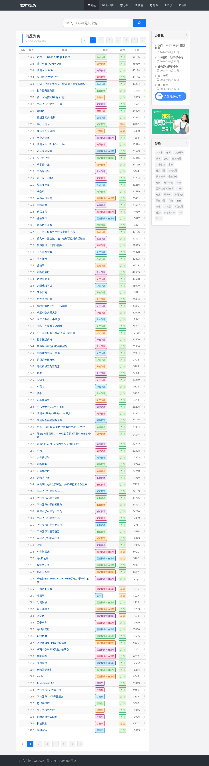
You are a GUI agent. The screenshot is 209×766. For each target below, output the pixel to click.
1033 (31, 272)
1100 (31, 730)
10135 (136, 332)
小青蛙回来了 (44, 551)
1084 (31, 622)
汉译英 (41, 379)
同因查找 (42, 663)
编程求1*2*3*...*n (47, 77)
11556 (136, 477)
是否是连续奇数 (46, 359)
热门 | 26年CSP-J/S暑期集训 (170, 47)
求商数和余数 (44, 225)
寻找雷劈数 (43, 629)
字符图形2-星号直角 (48, 497)
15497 (136, 218)
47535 (136, 272)
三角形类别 (43, 171)
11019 (136, 730)
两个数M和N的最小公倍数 (52, 642)
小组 (124, 5)
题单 (154, 5)
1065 (31, 491)
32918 (136, 117)
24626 (136, 110)
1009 (31, 110)
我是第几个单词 (46, 131)
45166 (136, 77)
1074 (31, 551)
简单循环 (160, 176)
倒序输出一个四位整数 (49, 245)
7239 (136, 484)
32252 (136, 444)
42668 (136, 279)
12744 (136, 464)
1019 (31, 178)
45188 (136, 70)
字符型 (167, 206)
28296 (136, 406)
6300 (136, 305)
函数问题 (160, 200)
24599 (136, 191)
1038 (31, 305)
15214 (136, 669)
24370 (136, 252)
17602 (136, 663)
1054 (31, 413)
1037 (31, 299)
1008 (31, 104)
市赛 (170, 164)
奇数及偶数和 (44, 669)
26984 (136, 346)
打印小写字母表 (46, 683)
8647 (136, 676)
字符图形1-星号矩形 (48, 491)
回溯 (170, 200)
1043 (31, 339)
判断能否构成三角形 (48, 353)
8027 (136, 595)
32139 (136, 491)
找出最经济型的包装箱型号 (52, 346)
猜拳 (39, 373)
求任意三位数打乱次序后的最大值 (56, 332)
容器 (158, 206)
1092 (31, 676)
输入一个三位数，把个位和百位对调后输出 (61, 238)
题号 (31, 50)
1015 (31, 151)
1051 (31, 393)
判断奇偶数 (43, 272)
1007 (31, 97)
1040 (31, 319)
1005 (31, 83)
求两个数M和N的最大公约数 (53, 649)
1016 (31, 157)
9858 (136, 326)
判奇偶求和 (43, 457)
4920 (136, 723)
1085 (31, 629)
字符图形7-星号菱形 (48, 531)
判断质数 (42, 464)
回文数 (41, 615)
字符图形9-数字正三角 (49, 104)
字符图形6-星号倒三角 (49, 524)
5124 (136, 386)
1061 (31, 464)
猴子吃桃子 (43, 609)
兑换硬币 (42, 218)
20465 (136, 157)
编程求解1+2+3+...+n (49, 63)
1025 (31, 218)
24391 (136, 504)
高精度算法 (169, 212)
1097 (31, 710)
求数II (40, 191)
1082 (31, 609)
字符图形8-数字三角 (48, 538)
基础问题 (172, 170)
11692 (136, 292)
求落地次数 (43, 471)
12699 (136, 622)
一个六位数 (43, 137)
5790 (136, 558)
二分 (179, 188)
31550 (136, 339)
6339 (136, 642)
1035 (31, 285)
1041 (31, 326)
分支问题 (160, 170)
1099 (31, 723)
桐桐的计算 (43, 565)
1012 (31, 131)
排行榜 (108, 5)
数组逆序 (42, 110)
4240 (136, 589)
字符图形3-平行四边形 (49, 504)
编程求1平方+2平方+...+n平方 (54, 413)
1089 (31, 656)
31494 (136, 299)
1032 (31, 265)
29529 (136, 151)
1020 (31, 184)
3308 (136, 703)
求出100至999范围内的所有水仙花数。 (59, 444)
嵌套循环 (172, 176)
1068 (31, 511)
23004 (136, 427)
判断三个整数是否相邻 (49, 326)
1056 (31, 427)
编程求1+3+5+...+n (47, 70)
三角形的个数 (44, 589)
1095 (31, 696)
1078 (31, 578)
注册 (183, 5)
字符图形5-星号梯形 (48, 518)
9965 (136, 565)
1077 (31, 571)
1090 (31, 663)
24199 (136, 164)
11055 (136, 545)
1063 (31, 477)
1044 (31, 346)
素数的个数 (43, 477)
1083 (31, 615)
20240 (136, 471)
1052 (31, 400)
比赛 (139, 5)
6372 (136, 656)
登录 (168, 5)
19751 (136, 524)
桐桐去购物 (43, 571)
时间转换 (42, 602)
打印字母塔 (43, 703)
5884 (136, 373)
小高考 (41, 386)
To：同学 (163, 85)
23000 (136, 629)
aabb (40, 676)
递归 (158, 182)
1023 (31, 205)
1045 (31, 353)
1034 (31, 279)
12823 (136, 538)
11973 (136, 457)
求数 (39, 450)
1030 (31, 252)
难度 (122, 50)
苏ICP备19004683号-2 (61, 761)
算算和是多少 (44, 184)
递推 (158, 194)
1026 (31, 225)
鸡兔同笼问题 (44, 151)
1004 (31, 77)
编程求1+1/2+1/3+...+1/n (51, 144)
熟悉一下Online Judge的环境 (53, 57)
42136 (136, 231)
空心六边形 (43, 124)
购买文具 (42, 211)
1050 (31, 386)
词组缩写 (42, 730)
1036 (31, 292)
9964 (136, 171)
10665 (136, 636)
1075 (31, 558)
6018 (136, 265)
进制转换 (168, 182)
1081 (31, 602)
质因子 (41, 595)
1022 (31, 198)
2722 (136, 602)
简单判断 (42, 292)
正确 (136, 50)
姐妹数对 (42, 636)
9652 (136, 689)
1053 (31, 406)
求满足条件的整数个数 (49, 420)
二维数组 (160, 164)
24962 (136, 413)
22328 (136, 450)
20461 (136, 198)
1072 (31, 538)
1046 (31, 359)
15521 (136, 104)
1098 (31, 716)
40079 (136, 312)
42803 (136, 258)
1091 (31, 669)
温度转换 (42, 258)
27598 (136, 144)
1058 (31, 444)
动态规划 (178, 152)
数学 (158, 158)
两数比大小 (43, 279)
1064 (31, 484)
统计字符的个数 (46, 710)
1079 (31, 589)
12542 (136, 319)
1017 (31, 164)
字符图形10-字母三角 (49, 689)
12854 (136, 90)
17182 (136, 580)
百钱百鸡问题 (44, 198)
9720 (136, 551)
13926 (136, 716)
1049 (31, 379)
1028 (31, 238)
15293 (136, 609)
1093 (31, 683)
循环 (168, 152)
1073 (31, 545)
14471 (136, 225)
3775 (136, 359)
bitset (159, 218)
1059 (31, 450)
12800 (136, 131)
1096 (31, 703)
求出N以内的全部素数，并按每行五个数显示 (62, 484)
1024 (31, 211)
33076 (136, 285)
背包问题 (178, 206)
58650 (136, 63)
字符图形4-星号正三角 (49, 511)
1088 (31, 649)
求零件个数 (43, 164)
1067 (31, 504)
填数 (39, 393)
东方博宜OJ (28, 5)
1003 (31, 70)
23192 (136, 420)
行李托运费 (43, 400)
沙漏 (39, 545)
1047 (31, 366)
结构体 (167, 194)
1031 (31, 258)
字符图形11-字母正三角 (50, 696)
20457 (136, 435)
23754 (136, 178)
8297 (136, 571)
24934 (136, 353)
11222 (136, 649)
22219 (136, 379)
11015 (136, 710)
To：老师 (163, 75)
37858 (136, 238)
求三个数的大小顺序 (48, 319)
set (180, 212)
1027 (31, 231)
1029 (31, 245)
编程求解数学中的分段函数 (52, 305)
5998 (136, 366)
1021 (31, 191)
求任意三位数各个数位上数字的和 (56, 231)
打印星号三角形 (46, 90)
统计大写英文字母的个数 (51, 97)
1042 (31, 332)
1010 (31, 117)
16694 (136, 531)
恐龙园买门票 (44, 299)
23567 (136, 205)
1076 (31, 565)
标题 (64, 50)
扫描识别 (42, 723)
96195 (136, 57)
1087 (31, 642)
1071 (31, 531)
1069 (31, 518)
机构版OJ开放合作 (168, 66)
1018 (31, 171)
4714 (136, 400)
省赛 (179, 200)
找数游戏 (42, 656)
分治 (158, 212)
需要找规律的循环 (165, 188)
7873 (136, 615)
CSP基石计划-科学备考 (170, 57)
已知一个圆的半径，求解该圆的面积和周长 (61, 83)
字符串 (159, 152)
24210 (136, 511)
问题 (92, 5)
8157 (136, 696)
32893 (136, 245)
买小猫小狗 (43, 157)
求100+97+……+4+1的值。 (52, 406)
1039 (31, 312)
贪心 (166, 158)
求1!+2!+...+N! (45, 178)
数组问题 (176, 158)
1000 (31, 57)
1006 (31, 90)
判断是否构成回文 (47, 716)
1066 (31, 497)
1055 (31, 420)
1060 (31, 457)
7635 (136, 137)
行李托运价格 (44, 339)
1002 (31, 63)
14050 (136, 211)
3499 (136, 393)
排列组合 (178, 194)
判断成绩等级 (44, 285)
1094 (31, 689)
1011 (31, 124)
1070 (31, 524)
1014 (31, 144)
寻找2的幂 (43, 558)
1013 (31, 137)
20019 (136, 683)
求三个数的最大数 (47, 312)
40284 (136, 83)
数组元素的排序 (46, 117)
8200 (136, 124)
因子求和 (42, 622)
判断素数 (42, 205)
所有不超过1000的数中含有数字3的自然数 (61, 427)
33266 (136, 184)
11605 (136, 97)
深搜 (179, 182)
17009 (136, 518)
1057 (31, 433)
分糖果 (41, 265)
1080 (31, 595)
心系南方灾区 (44, 252)
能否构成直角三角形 (48, 366)
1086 (31, 636)
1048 (31, 373)
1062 (31, 471)
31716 (136, 497)
